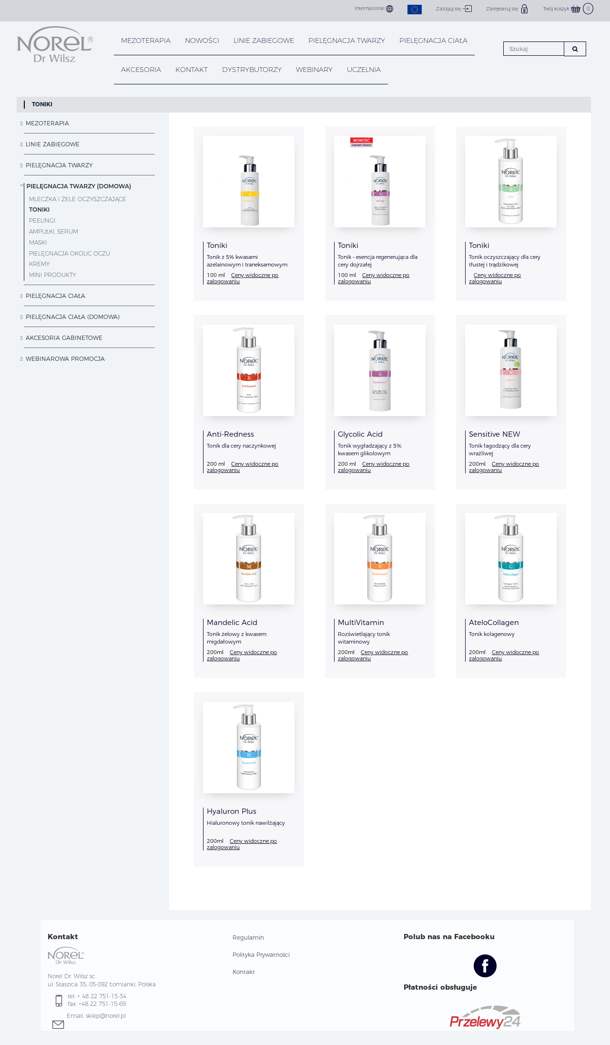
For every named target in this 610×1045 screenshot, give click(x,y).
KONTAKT (191, 69)
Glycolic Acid (360, 434)
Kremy (39, 263)
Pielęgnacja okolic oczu (69, 253)
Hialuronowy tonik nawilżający (246, 823)
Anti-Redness (230, 434)
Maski (38, 242)
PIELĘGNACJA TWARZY (346, 40)
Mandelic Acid (232, 622)
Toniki (42, 104)
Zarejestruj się (507, 8)
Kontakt (244, 971)
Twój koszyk (568, 8)
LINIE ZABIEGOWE (264, 40)
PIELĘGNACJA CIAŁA (433, 40)
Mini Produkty (52, 274)
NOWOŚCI (202, 40)
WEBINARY (314, 69)
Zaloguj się (454, 8)
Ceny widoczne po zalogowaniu (242, 278)
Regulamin (248, 937)
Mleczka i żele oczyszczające (77, 199)
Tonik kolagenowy (492, 634)
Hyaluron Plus (231, 811)
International (374, 8)
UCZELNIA (364, 69)
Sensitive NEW (494, 434)
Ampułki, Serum (53, 231)
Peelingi (42, 220)
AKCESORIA (141, 69)
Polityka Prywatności (261, 954)
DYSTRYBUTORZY (252, 69)
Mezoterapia (146, 40)
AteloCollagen (494, 622)
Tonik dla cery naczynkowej (241, 445)
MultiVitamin (361, 622)
